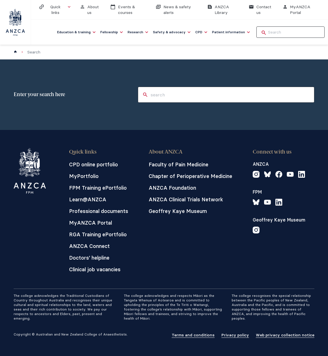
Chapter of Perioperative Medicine (190, 176)
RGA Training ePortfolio (98, 234)
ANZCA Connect (89, 246)
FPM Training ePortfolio (98, 188)
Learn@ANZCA (87, 199)
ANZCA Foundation (172, 188)
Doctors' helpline (89, 257)
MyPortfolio (84, 176)
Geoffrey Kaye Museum (178, 211)
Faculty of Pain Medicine (178, 164)
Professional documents (98, 211)
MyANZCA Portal (90, 223)
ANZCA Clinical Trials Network (186, 199)
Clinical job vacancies (95, 269)
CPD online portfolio (93, 164)
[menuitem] (77, 32)
